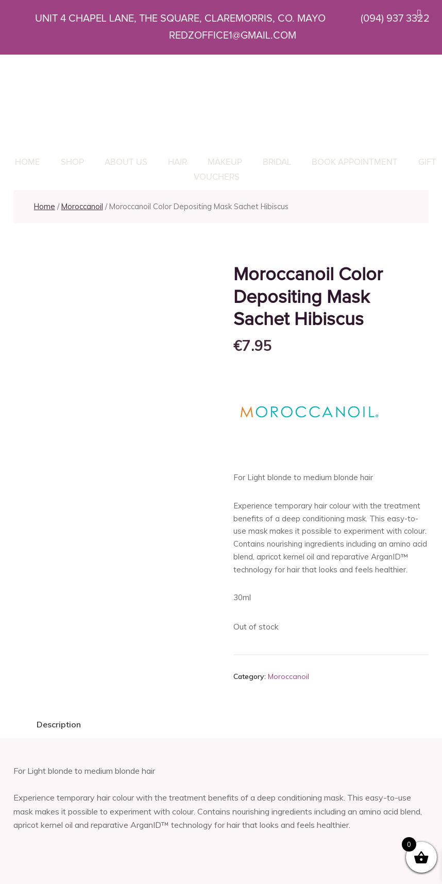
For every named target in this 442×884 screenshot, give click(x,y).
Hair (177, 162)
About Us (126, 162)
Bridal (277, 162)
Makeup (225, 162)
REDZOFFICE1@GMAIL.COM (218, 35)
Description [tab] (59, 724)
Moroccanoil (82, 206)
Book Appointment (355, 162)
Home (27, 162)
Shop (72, 162)
